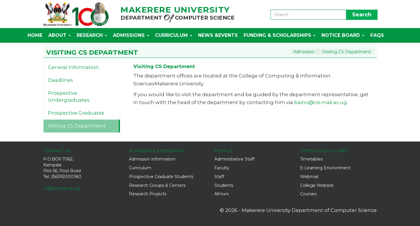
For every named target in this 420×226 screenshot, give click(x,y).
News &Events (218, 35)
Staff (219, 176)
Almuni (221, 193)
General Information (73, 67)
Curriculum (173, 35)
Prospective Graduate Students (161, 176)
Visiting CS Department (346, 51)
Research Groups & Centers (157, 185)
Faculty (221, 167)
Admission (303, 51)
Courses (308, 193)
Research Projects (147, 193)
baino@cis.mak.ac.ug (320, 102)
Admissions (131, 35)
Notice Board (342, 35)
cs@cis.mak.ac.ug (61, 188)
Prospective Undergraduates (68, 96)
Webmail (309, 176)
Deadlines (60, 80)
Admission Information (152, 159)
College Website (317, 185)
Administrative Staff (234, 159)
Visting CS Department (77, 126)
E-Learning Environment (325, 167)
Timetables (311, 159)
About (59, 35)
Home (34, 35)
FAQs (377, 35)
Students (223, 185)
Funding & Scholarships (280, 35)
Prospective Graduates (76, 113)
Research (92, 35)
